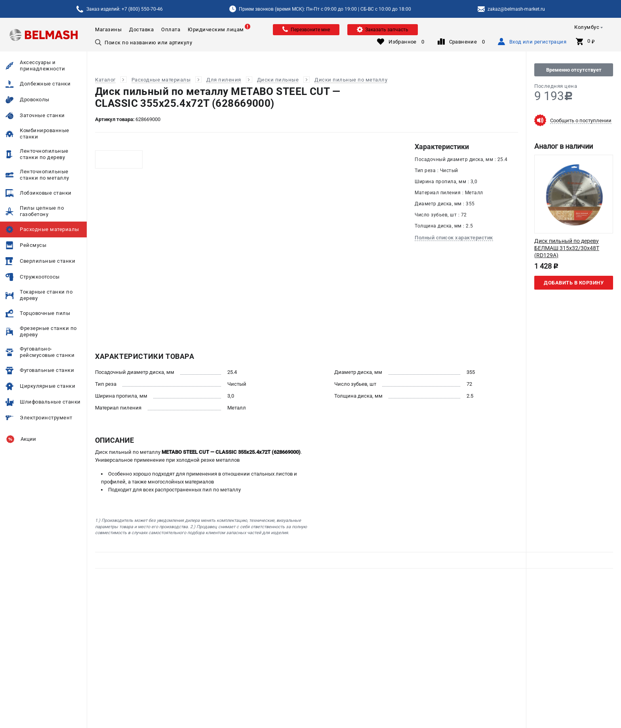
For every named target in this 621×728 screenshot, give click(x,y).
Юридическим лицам (216, 29)
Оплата (170, 29)
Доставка (141, 29)
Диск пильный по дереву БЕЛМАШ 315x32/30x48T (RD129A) (566, 248)
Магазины (108, 29)
